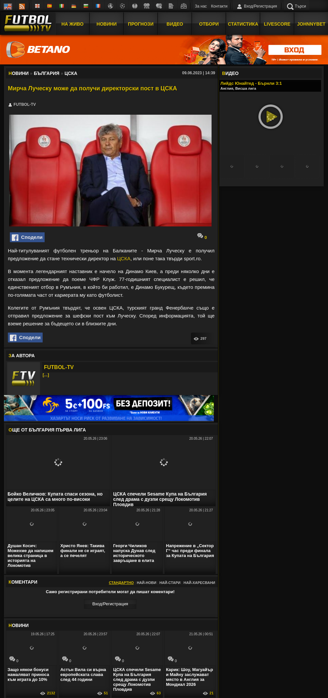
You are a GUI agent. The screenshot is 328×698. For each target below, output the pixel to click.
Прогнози (141, 24)
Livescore (277, 24)
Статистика (243, 24)
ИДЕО (230, 73)
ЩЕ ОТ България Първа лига (47, 429)
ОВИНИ (19, 625)
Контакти (219, 6)
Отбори (209, 24)
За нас (201, 6)
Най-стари (169, 583)
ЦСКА (124, 258)
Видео (175, 24)
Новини (106, 24)
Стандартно (121, 583)
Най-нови (146, 583)
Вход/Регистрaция (110, 603)
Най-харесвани (199, 583)
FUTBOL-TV (59, 367)
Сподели (27, 237)
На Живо (72, 24)
